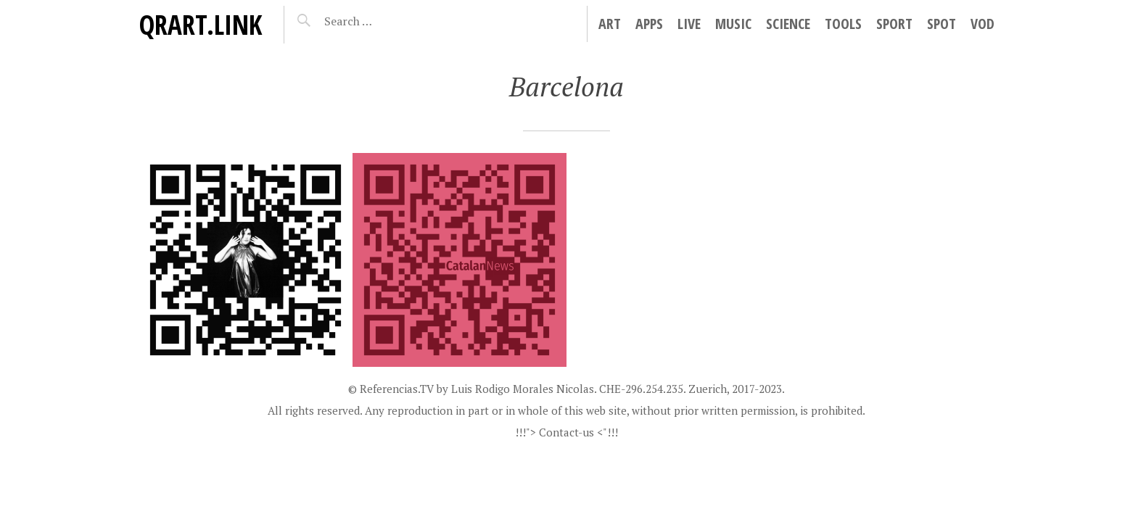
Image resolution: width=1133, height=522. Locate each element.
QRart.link (200, 24)
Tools (843, 23)
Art (609, 23)
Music (733, 23)
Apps (649, 23)
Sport (894, 23)
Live (689, 23)
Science (788, 23)
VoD (982, 23)
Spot (941, 23)
